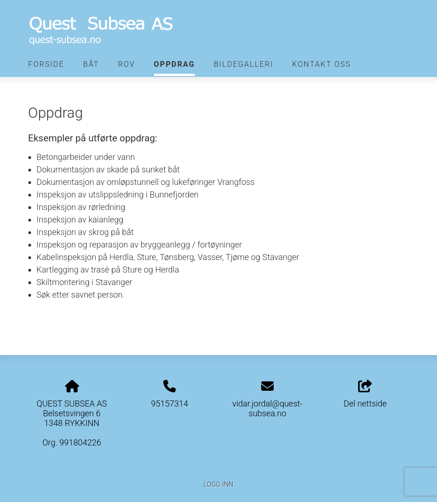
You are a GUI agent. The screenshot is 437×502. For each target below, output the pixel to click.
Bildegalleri (244, 64)
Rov (126, 64)
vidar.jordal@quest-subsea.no (267, 408)
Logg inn (218, 485)
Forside (46, 64)
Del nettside (365, 394)
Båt (91, 64)
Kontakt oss (321, 64)
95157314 (169, 403)
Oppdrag (174, 64)
